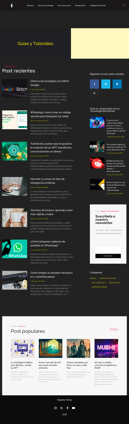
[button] (124, 5)
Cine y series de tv (64, 5)
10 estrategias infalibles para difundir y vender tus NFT (21, 365)
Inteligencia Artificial (98, 5)
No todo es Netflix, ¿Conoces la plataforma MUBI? (106, 365)
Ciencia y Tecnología (45, 5)
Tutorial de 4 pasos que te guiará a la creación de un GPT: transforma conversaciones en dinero (51, 147)
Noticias (30, 5)
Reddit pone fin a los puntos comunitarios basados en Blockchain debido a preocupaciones (116, 166)
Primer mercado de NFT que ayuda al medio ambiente (50, 365)
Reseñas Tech (80, 5)
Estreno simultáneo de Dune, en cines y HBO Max (77, 365)
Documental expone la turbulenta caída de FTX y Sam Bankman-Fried (116, 147)
